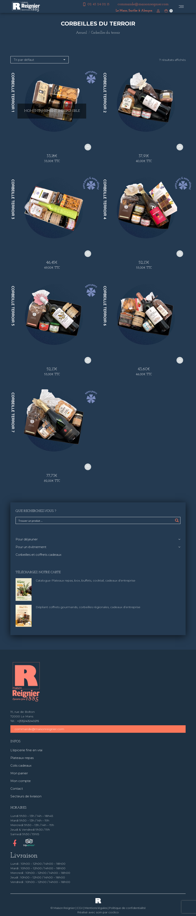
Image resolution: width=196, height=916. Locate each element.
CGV (80, 908)
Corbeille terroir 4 (105, 199)
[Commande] (39, 59)
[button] (179, 147)
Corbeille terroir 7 (13, 412)
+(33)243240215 (28, 721)
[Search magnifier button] (177, 520)
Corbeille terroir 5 (13, 306)
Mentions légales (96, 908)
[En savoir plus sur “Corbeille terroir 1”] (88, 147)
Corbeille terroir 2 (105, 93)
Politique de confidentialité (127, 908)
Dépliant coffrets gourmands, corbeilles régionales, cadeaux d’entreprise (88, 607)
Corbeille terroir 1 (13, 92)
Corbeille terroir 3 (13, 199)
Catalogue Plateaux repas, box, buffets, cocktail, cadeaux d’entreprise (85, 580)
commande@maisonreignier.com (39, 729)
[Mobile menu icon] (181, 6)
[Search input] (95, 520)
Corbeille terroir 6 (105, 306)
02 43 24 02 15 (95, 4)
